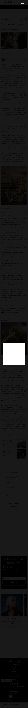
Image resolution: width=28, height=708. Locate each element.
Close (22, 3)
